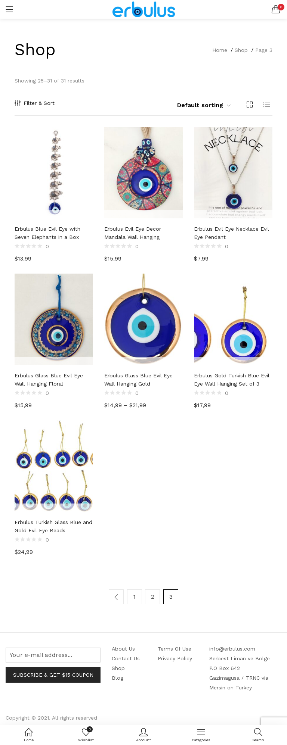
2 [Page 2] (152, 596)
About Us (123, 647)
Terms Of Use (174, 647)
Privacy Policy (175, 657)
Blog (117, 676)
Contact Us (126, 657)
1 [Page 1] (134, 596)
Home (219, 50)
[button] (275, 9)
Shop (241, 50)
